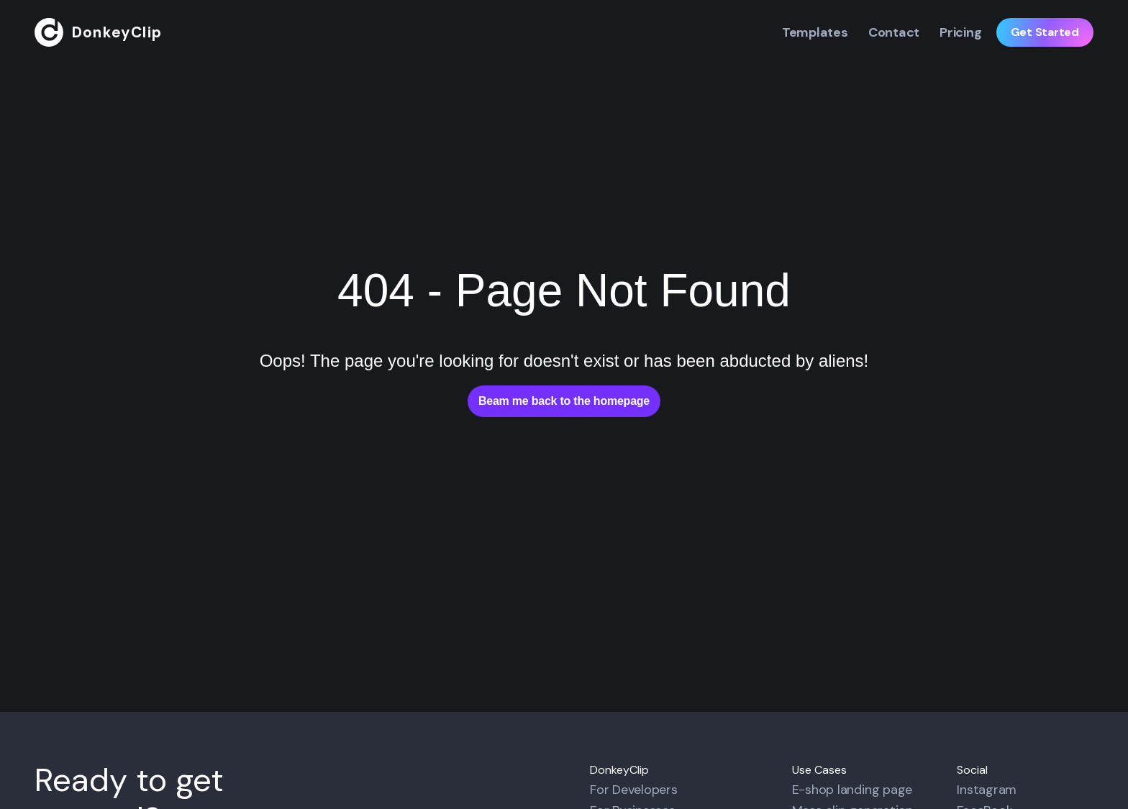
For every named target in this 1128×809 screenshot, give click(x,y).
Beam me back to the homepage (564, 401)
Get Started (1045, 32)
